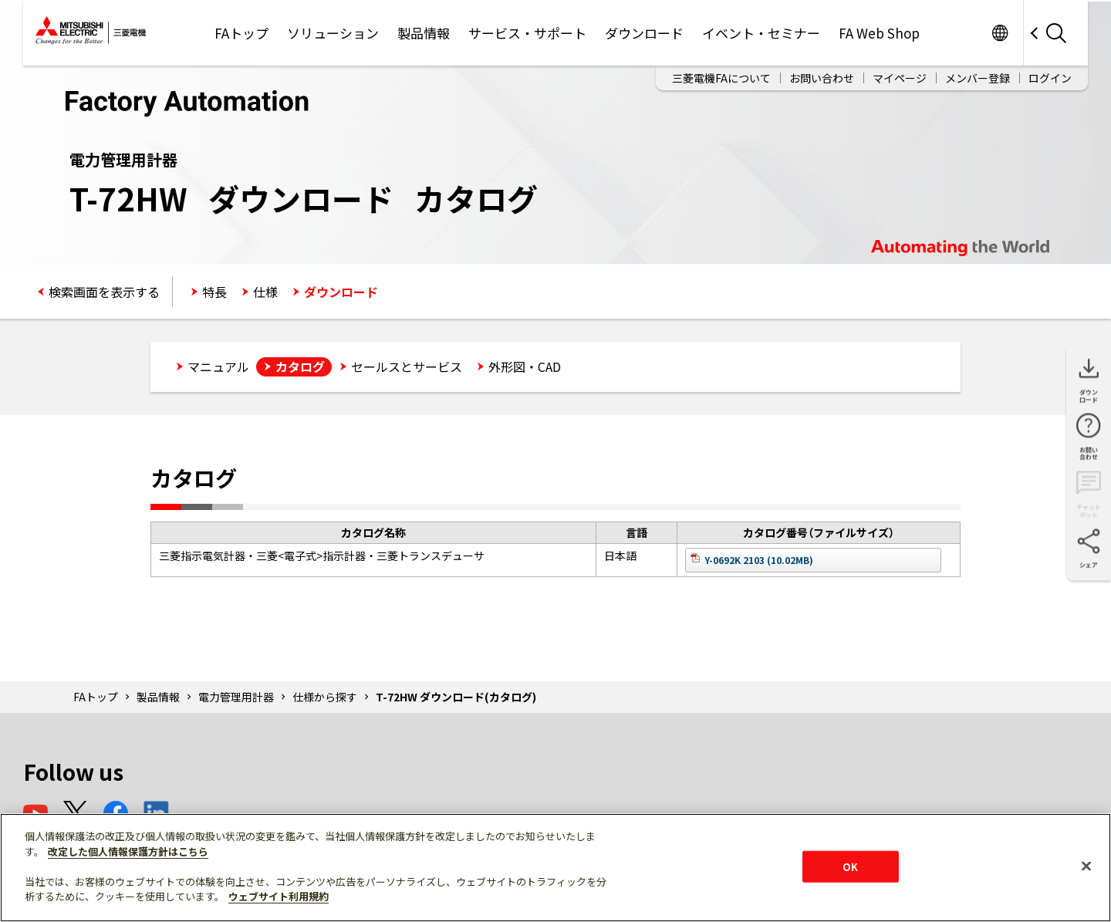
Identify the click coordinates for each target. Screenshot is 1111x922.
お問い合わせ (821, 78)
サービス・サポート (527, 32)
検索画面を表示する (104, 291)
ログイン (1050, 78)
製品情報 (423, 32)
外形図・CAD (524, 366)
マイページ (900, 78)
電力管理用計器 (236, 696)
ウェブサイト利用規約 (278, 896)
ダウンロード (644, 32)
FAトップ (241, 32)
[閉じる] (1086, 866)
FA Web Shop (879, 32)
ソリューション (333, 32)
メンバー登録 (977, 78)
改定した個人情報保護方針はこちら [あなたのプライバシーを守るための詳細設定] (128, 851)
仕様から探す (324, 696)
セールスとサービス (406, 366)
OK (850, 866)
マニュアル (218, 366)
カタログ (300, 366)
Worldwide (999, 33)
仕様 (265, 291)
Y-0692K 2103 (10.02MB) (758, 559)
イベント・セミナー (761, 32)
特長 (214, 291)
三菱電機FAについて (721, 78)
